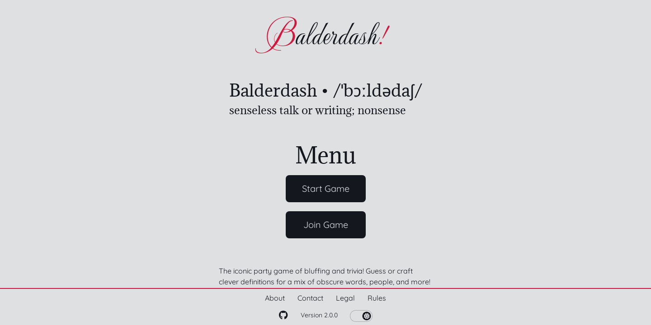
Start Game (325, 188)
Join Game (325, 224)
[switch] (361, 316)
